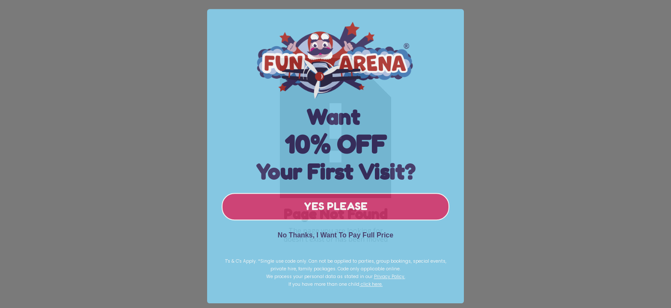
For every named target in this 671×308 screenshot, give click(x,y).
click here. (371, 289)
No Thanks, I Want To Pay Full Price (335, 239)
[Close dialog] (452, 24)
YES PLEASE (336, 211)
